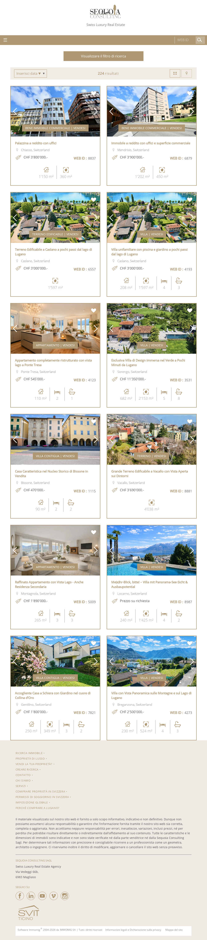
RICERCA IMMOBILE (29, 753)
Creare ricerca (27, 769)
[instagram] (65, 895)
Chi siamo (23, 780)
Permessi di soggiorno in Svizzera (42, 797)
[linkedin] (31, 895)
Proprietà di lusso (30, 758)
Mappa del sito (174, 930)
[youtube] (42, 895)
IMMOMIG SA (68, 930)
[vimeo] (53, 895)
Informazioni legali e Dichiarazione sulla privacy (133, 930)
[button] (15, 111)
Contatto (23, 775)
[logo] (105, 11)
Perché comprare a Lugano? (38, 808)
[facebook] (20, 895)
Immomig (34, 930)
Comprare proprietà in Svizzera (40, 791)
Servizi (21, 786)
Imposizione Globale (32, 802)
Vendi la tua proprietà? (34, 764)
